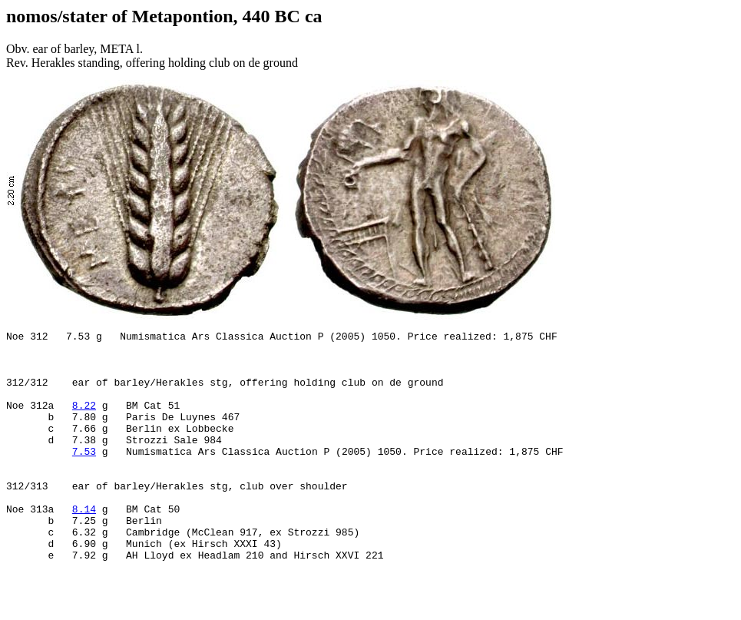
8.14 (84, 548)
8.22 (84, 423)
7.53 (84, 479)
